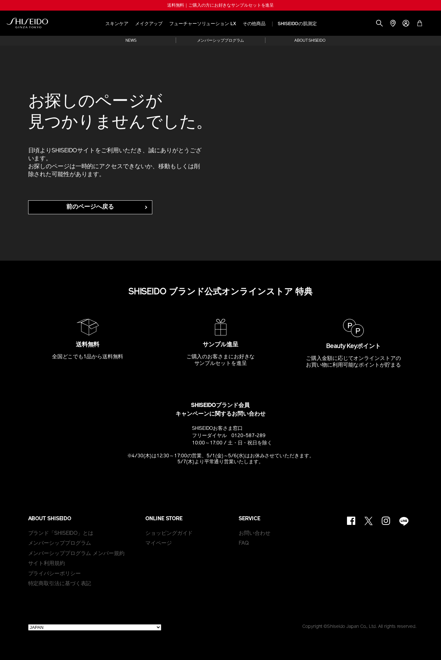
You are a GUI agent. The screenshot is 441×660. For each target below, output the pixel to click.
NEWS (130, 41)
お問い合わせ (254, 533)
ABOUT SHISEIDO (309, 41)
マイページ (158, 543)
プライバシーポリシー (54, 574)
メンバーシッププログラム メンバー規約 (76, 553)
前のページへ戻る (90, 207)
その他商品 (254, 24)
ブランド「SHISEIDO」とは (60, 533)
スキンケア (116, 24)
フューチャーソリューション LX (202, 24)
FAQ (244, 543)
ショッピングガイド (169, 533)
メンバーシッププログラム (220, 41)
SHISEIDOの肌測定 (297, 24)
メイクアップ (149, 24)
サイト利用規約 (46, 563)
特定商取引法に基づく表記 (59, 583)
